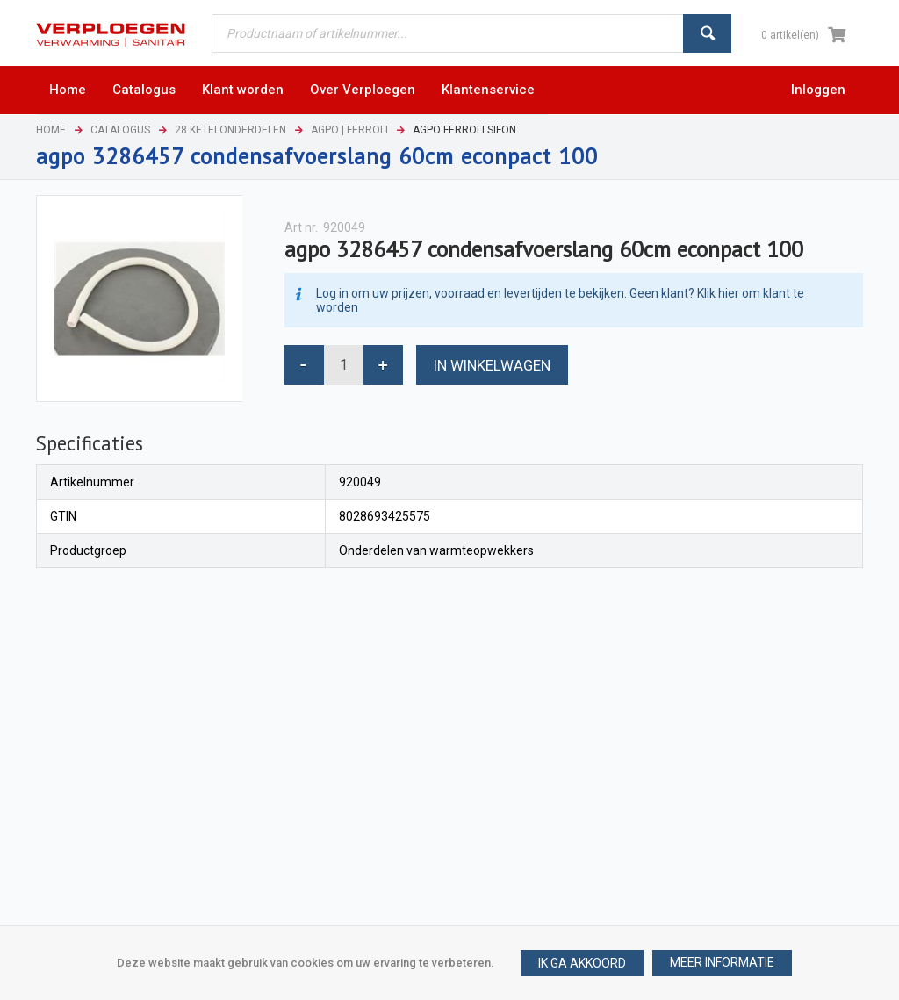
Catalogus (120, 130)
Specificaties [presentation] (89, 443)
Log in (332, 293)
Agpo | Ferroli (349, 130)
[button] (722, 963)
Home (51, 130)
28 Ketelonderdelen (230, 130)
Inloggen (818, 89)
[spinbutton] (343, 365)
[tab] (89, 443)
